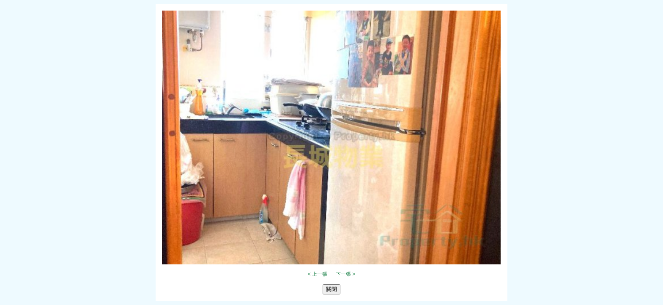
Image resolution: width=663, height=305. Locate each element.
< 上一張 (317, 274)
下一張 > (345, 274)
